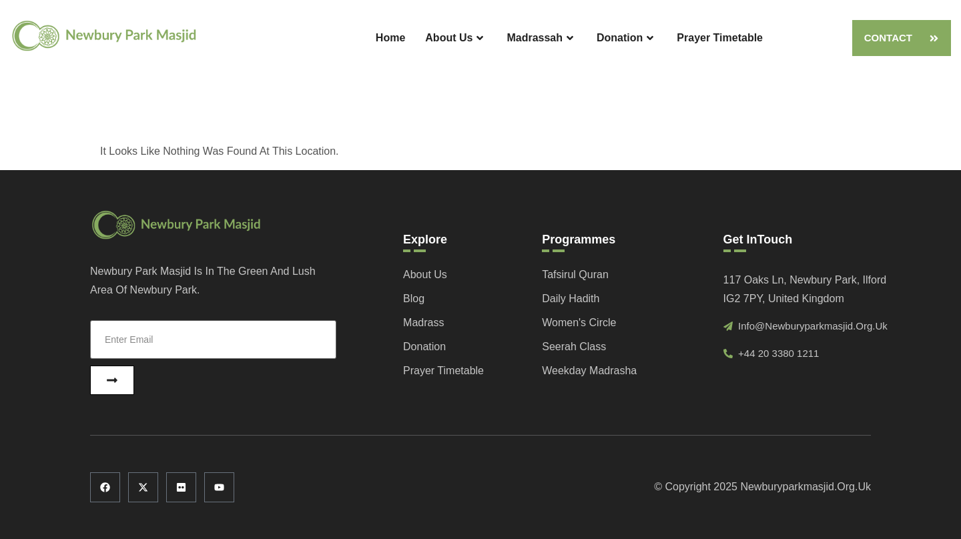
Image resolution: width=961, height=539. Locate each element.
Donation (627, 38)
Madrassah (542, 38)
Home (390, 37)
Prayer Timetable (720, 37)
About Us (456, 38)
